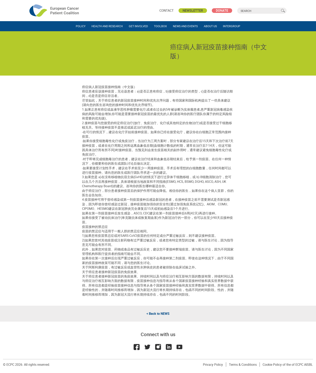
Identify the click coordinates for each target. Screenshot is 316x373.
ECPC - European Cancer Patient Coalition (54, 10)
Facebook (136, 347)
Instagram (158, 347)
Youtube (180, 347)
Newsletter (193, 10)
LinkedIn (169, 347)
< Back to (158, 313)
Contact (166, 10)
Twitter (147, 347)
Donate (222, 10)
